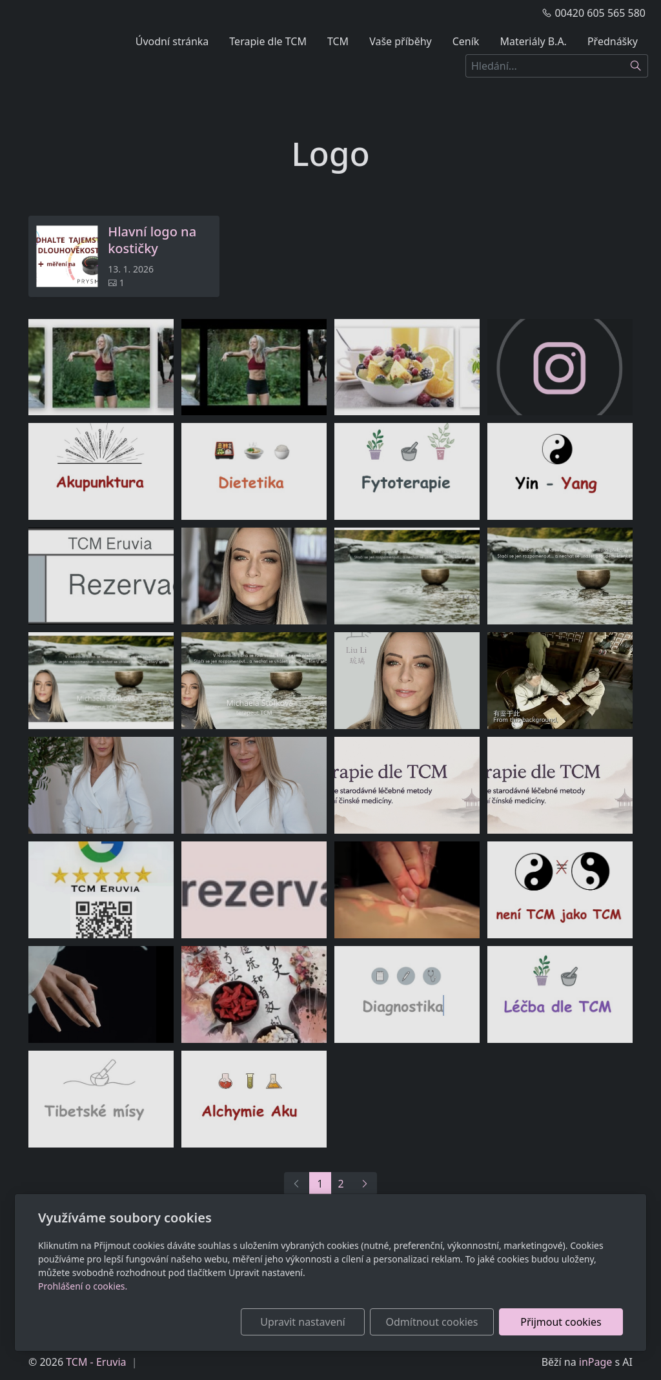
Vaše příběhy (400, 41)
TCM (338, 41)
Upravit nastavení (302, 1322)
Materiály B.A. (533, 41)
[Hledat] (636, 65)
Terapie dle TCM (268, 41)
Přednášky (612, 41)
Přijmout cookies (560, 1322)
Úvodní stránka (172, 41)
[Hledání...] (544, 65)
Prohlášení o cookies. (82, 1286)
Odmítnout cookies (432, 1322)
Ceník (466, 41)
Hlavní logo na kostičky (152, 240)
